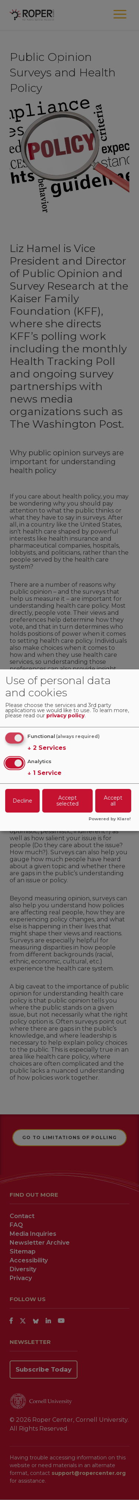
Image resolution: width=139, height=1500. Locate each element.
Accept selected (67, 800)
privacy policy (65, 716)
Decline (22, 800)
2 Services (46, 748)
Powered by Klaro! (110, 819)
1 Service (44, 773)
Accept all (113, 800)
